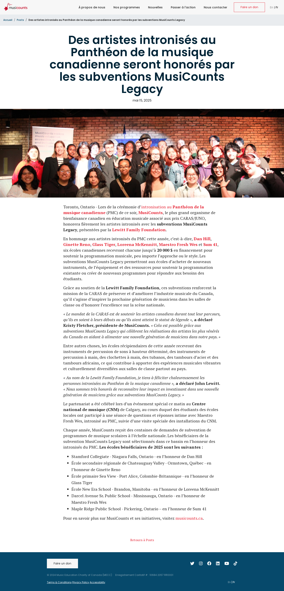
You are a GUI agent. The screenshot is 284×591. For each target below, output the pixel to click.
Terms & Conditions (59, 582)
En (272, 7)
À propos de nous (92, 7)
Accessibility (97, 582)
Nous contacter (215, 7)
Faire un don (249, 7)
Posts (20, 20)
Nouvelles (155, 7)
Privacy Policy (80, 582)
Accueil (7, 20)
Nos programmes (126, 7)
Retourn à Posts (142, 540)
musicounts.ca (189, 518)
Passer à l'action (183, 7)
